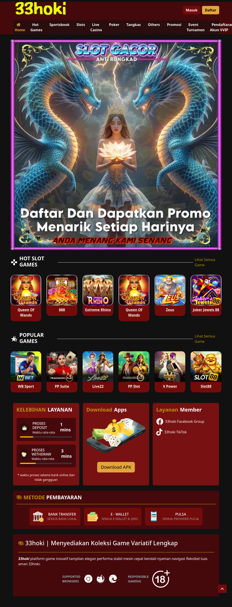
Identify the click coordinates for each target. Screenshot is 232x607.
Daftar (210, 10)
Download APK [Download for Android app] (116, 467)
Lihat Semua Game (205, 262)
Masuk (191, 10)
